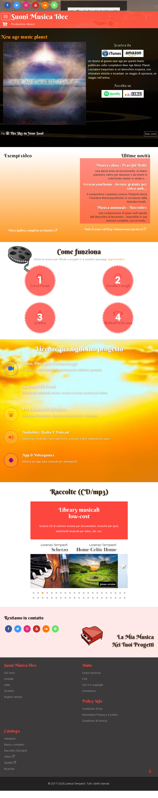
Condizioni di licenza (94, 729)
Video (9, 764)
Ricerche (9, 776)
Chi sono (9, 682)
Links (7, 694)
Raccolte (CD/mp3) (15, 758)
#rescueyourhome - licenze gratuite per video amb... (115, 186)
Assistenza (88, 700)
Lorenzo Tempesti (75, 791)
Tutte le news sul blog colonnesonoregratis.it (117, 231)
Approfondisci (116, 262)
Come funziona (91, 682)
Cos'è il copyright (92, 694)
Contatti (9, 688)
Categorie (10, 747)
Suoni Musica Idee (44, 19)
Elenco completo (14, 753)
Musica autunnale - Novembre (122, 207)
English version (13, 705)
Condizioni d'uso (92, 717)
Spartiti (10, 770)
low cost (150, 134)
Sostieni (9, 700)
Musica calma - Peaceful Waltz (121, 165)
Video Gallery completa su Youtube (32, 231)
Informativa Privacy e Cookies (100, 723)
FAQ (84, 688)
